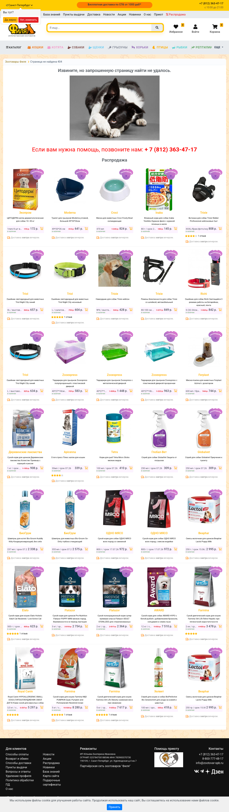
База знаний (51, 14)
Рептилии (201, 47)
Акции (122, 14)
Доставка (93, 14)
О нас (147, 14)
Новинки (135, 14)
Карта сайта (51, 776)
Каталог (14, 47)
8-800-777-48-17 (212, 758)
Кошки (35, 47)
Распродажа (176, 14)
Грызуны (118, 47)
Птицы (160, 47)
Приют (158, 14)
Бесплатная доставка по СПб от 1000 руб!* (114, 4)
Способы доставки (18, 763)
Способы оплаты (17, 754)
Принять (114, 807)
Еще (217, 47)
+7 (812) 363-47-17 (211, 754)
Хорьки (139, 47)
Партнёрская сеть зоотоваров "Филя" (105, 766)
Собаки (75, 47)
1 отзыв (202, 236)
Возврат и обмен (17, 758)
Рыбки (179, 47)
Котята (55, 47)
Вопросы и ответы (18, 771)
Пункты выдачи (74, 14)
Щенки (96, 47)
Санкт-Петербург (20, 5)
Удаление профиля (18, 776)
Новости (109, 14)
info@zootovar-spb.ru (209, 763)
